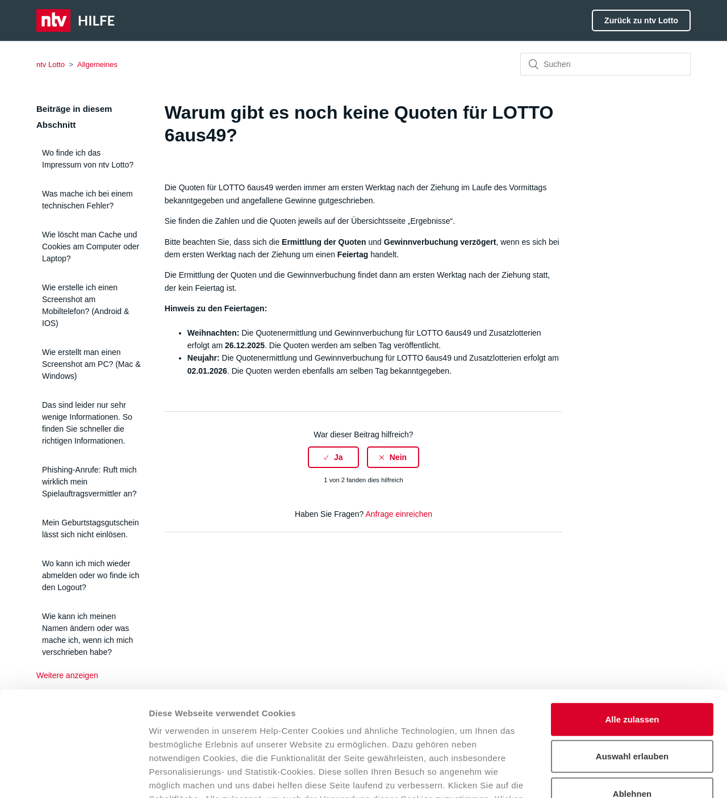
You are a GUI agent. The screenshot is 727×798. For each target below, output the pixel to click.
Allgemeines (97, 64)
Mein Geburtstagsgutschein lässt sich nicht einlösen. (90, 528)
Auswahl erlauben (632, 661)
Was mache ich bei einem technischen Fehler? (87, 199)
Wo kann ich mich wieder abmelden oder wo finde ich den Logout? (90, 575)
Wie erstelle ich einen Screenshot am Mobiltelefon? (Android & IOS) (85, 305)
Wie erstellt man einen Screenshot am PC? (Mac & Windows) (91, 364)
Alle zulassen (632, 624)
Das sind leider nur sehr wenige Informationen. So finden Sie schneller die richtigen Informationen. (87, 422)
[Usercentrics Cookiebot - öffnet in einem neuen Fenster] (73, 775)
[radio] (333, 457)
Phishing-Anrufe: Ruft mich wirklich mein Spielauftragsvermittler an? (89, 481)
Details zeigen (604, 775)
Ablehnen (632, 699)
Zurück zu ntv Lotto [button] (641, 20)
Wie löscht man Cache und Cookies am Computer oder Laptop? (90, 246)
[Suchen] (605, 64)
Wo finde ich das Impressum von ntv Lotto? (87, 158)
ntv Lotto (50, 64)
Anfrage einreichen (398, 514)
